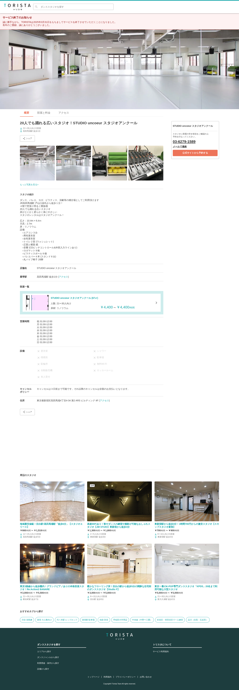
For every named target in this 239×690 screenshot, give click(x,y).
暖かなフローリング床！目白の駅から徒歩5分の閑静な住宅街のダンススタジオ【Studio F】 (119, 588)
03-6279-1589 (184, 142)
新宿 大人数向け (44, 620)
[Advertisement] (91, 441)
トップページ (93, 677)
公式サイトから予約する (195, 152)
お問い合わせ (146, 677)
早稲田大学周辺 (120, 620)
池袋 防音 (104, 620)
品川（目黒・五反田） (198, 620)
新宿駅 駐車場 (88, 620)
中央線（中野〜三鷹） (142, 620)
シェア (27, 138)
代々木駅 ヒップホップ (67, 620)
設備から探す (43, 669)
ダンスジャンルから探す (48, 657)
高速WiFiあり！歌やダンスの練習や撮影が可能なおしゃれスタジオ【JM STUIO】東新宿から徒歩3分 (118, 525)
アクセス (63, 112)
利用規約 (108, 677)
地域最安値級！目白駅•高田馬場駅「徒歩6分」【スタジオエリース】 (51, 525)
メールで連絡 (180, 146)
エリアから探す (44, 651)
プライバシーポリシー (126, 677)
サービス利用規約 (161, 651)
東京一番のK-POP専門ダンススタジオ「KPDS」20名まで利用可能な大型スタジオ (186, 588)
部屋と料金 (43, 112)
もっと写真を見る (28, 184)
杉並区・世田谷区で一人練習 (170, 620)
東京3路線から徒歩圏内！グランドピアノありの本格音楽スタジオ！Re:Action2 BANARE (52, 588)
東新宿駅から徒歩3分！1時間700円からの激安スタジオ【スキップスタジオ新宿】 (187, 525)
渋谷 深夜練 (27, 620)
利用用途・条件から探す (48, 663)
